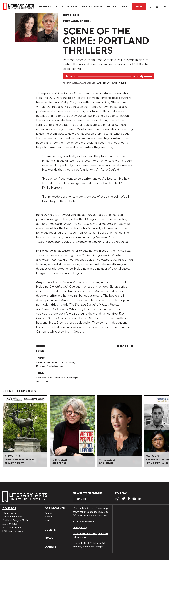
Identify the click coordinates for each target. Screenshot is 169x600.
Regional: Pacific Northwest (51, 366)
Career (39, 362)
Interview (60, 377)
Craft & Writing (67, 362)
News (49, 538)
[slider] (104, 76)
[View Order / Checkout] (164, 6)
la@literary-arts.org (12, 531)
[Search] (149, 6)
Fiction (40, 350)
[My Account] (157, 6)
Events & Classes (92, 6)
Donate (139, 6)
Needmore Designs (93, 546)
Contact (9, 508)
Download (121, 83)
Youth (48, 520)
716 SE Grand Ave (12, 516)
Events (50, 530)
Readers (49, 513)
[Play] (66, 76)
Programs (45, 6)
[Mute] (141, 76)
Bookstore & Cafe (66, 6)
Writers (48, 516)
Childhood (51, 362)
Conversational (44, 377)
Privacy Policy (80, 527)
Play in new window (105, 83)
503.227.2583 (9, 523)
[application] (108, 76)
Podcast (112, 6)
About (126, 6)
